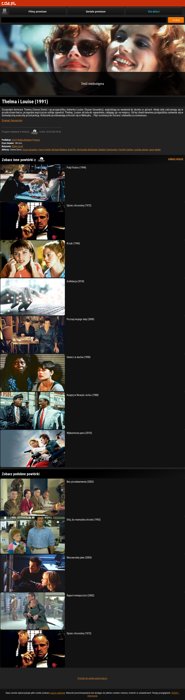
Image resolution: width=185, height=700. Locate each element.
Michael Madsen (59, 149)
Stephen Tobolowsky (107, 149)
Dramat (6, 120)
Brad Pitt (72, 149)
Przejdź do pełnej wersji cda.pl (92, 678)
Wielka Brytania (24, 139)
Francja (36, 139)
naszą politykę (57, 693)
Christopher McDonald (87, 149)
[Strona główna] (9, 3)
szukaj (176, 20)
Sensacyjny (16, 120)
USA (14, 139)
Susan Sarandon (30, 149)
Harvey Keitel (44, 149)
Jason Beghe (155, 149)
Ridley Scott (17, 146)
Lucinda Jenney (141, 149)
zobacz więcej (175, 159)
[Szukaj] (84, 20)
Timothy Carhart (125, 149)
